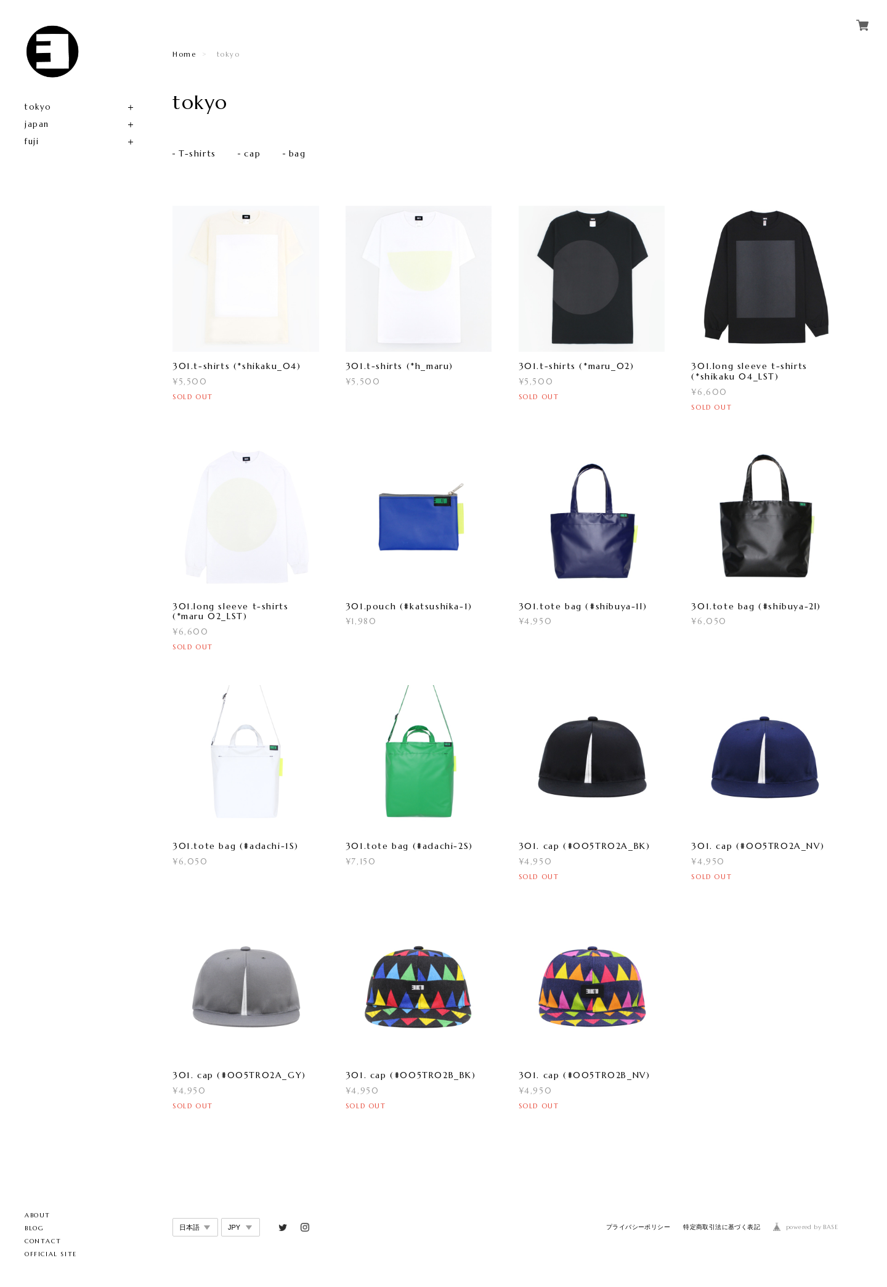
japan (37, 124)
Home (184, 54)
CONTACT (43, 1241)
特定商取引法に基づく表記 (721, 1227)
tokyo (38, 107)
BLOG (34, 1228)
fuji (32, 141)
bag (297, 154)
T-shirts (197, 154)
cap (252, 154)
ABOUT (38, 1215)
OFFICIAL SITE (51, 1254)
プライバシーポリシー (638, 1227)
